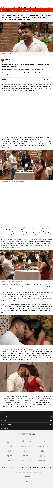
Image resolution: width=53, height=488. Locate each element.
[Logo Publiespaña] (26, 460)
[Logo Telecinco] (26, 441)
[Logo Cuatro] (43, 441)
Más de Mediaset (26, 424)
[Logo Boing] (10, 451)
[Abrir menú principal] (51, 10)
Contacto (26, 469)
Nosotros (26, 413)
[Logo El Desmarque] (26, 446)
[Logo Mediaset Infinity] (10, 441)
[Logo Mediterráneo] (43, 460)
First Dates (7, 59)
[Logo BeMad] (42, 451)
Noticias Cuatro (26, 428)
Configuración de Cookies (29, 467)
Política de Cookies (38, 467)
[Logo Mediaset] (26, 435)
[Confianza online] (26, 483)
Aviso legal (4, 467)
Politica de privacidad (19, 467)
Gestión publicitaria (46, 467)
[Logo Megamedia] (27, 476)
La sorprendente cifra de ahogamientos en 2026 (12, 7)
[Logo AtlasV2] (10, 460)
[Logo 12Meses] (42, 456)
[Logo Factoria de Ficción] (43, 446)
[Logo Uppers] (10, 456)
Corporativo (26, 417)
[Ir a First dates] (7, 10)
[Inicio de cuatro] (2, 10)
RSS (50, 467)
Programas (26, 420)
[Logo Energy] (26, 451)
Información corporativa (10, 467)
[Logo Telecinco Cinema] (26, 456)
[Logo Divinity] (10, 446)
